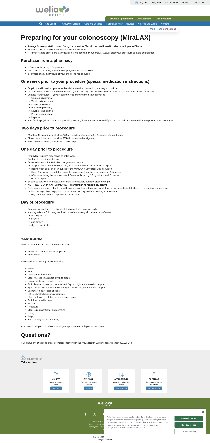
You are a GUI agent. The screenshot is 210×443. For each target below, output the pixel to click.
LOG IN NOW (56, 388)
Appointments (171, 2)
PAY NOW (89, 388)
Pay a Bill (156, 2)
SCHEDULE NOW (121, 388)
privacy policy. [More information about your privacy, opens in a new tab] (139, 427)
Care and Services (93, 24)
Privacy (90, 424)
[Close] (203, 412)
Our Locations (144, 19)
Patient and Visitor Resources (120, 24)
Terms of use (97, 421)
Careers (165, 24)
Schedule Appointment (121, 19)
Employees (93, 427)
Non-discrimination (103, 424)
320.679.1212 (198, 2)
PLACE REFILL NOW (154, 388)
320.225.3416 (126, 342)
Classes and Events (147, 24)
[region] (155, 424)
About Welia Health (71, 24)
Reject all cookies (188, 425)
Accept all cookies (188, 418)
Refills (185, 2)
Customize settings (189, 431)
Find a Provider (163, 19)
